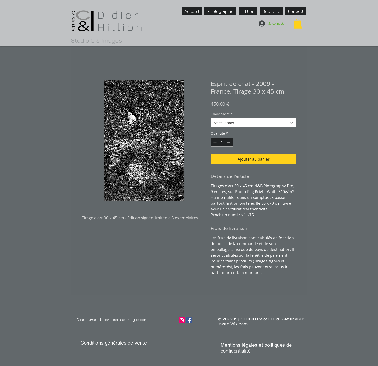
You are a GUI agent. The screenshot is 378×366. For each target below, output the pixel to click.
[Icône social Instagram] (182, 320)
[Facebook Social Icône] (189, 320)
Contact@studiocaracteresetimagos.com (111, 319)
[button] (297, 24)
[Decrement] (214, 142)
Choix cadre (222, 114)
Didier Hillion (120, 20)
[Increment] (229, 142)
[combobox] (253, 122)
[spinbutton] (221, 142)
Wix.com (239, 323)
